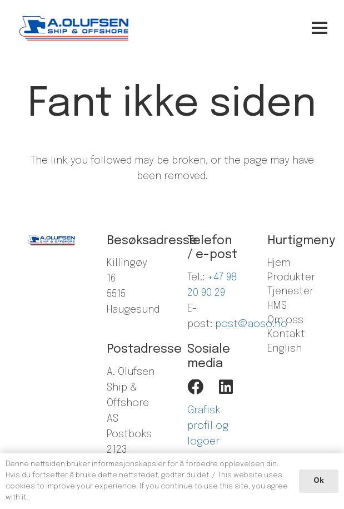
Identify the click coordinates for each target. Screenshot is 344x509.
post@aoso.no (251, 324)
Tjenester (290, 291)
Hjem (278, 263)
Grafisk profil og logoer (207, 426)
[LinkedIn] (226, 387)
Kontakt (286, 334)
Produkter (291, 278)
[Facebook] (195, 387)
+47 (216, 278)
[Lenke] (75, 28)
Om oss (285, 320)
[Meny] (283, 28)
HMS (277, 306)
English (284, 349)
